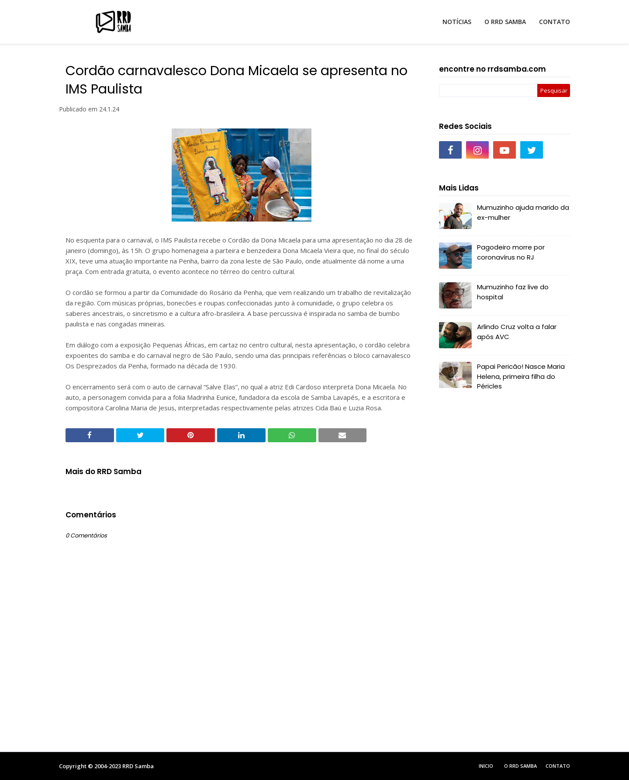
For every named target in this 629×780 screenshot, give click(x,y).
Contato (558, 766)
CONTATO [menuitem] (554, 21)
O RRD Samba (520, 766)
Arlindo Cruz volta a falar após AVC (516, 331)
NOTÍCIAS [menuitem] (456, 21)
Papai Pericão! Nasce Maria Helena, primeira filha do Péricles (521, 376)
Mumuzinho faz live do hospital (513, 292)
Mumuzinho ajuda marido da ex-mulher (523, 212)
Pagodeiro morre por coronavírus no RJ (511, 252)
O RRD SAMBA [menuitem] (505, 21)
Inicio (486, 766)
